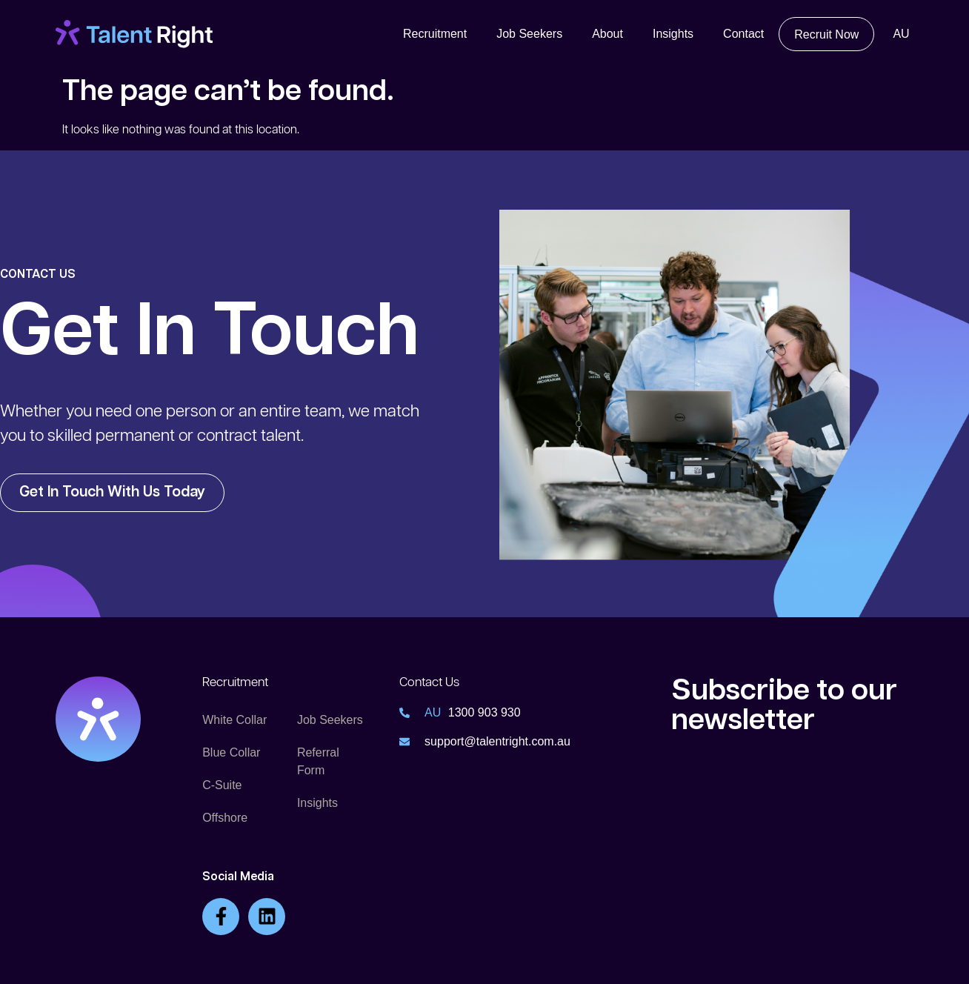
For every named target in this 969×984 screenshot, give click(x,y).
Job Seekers (529, 33)
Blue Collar (231, 752)
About (607, 33)
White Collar (234, 720)
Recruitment (435, 33)
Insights (673, 33)
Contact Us (429, 682)
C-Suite (222, 785)
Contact (743, 33)
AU (901, 33)
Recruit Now (826, 34)
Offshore (224, 817)
